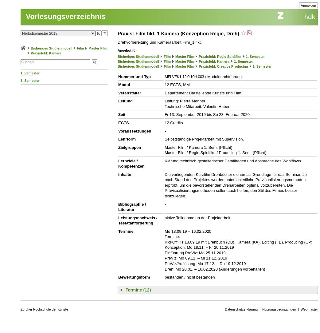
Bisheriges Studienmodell (51, 48)
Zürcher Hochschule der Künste (44, 309)
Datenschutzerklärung (241, 309)
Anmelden (308, 5)
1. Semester (30, 73)
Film (80, 48)
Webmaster (309, 309)
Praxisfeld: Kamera (46, 53)
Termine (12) (138, 289)
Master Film (97, 48)
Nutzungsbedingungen (279, 309)
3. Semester (30, 80)
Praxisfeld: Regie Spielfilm (220, 56)
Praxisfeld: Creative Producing (223, 66)
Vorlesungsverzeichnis (66, 16)
